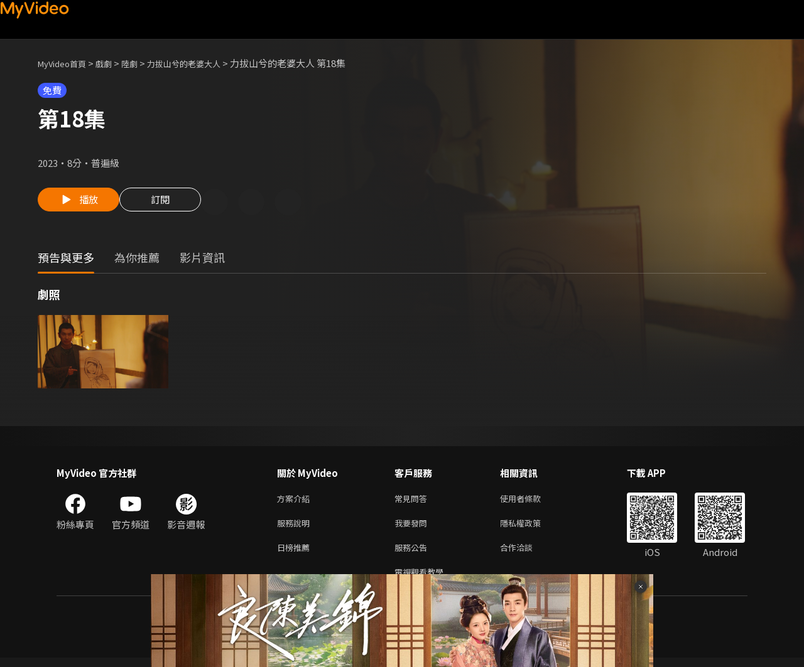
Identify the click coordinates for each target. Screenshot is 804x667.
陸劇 (142, 63)
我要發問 (413, 527)
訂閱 (170, 203)
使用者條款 (531, 501)
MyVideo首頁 (66, 63)
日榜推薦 (296, 553)
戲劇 (113, 63)
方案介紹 (296, 501)
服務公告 (413, 553)
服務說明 (296, 527)
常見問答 (413, 501)
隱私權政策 (531, 527)
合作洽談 (526, 553)
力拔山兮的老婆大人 (203, 63)
